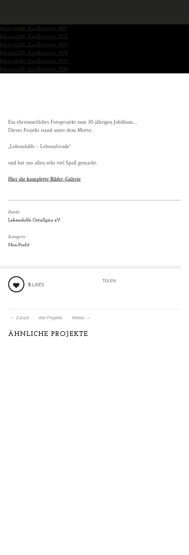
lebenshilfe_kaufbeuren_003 (34, 45)
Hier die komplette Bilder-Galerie (44, 179)
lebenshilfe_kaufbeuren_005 (34, 61)
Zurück (20, 317)
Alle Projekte (50, 317)
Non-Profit (19, 245)
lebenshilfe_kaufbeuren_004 (34, 53)
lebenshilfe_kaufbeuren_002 (34, 36)
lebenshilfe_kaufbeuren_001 (33, 28)
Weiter (81, 317)
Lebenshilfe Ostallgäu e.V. (34, 220)
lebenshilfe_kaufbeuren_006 (34, 69)
